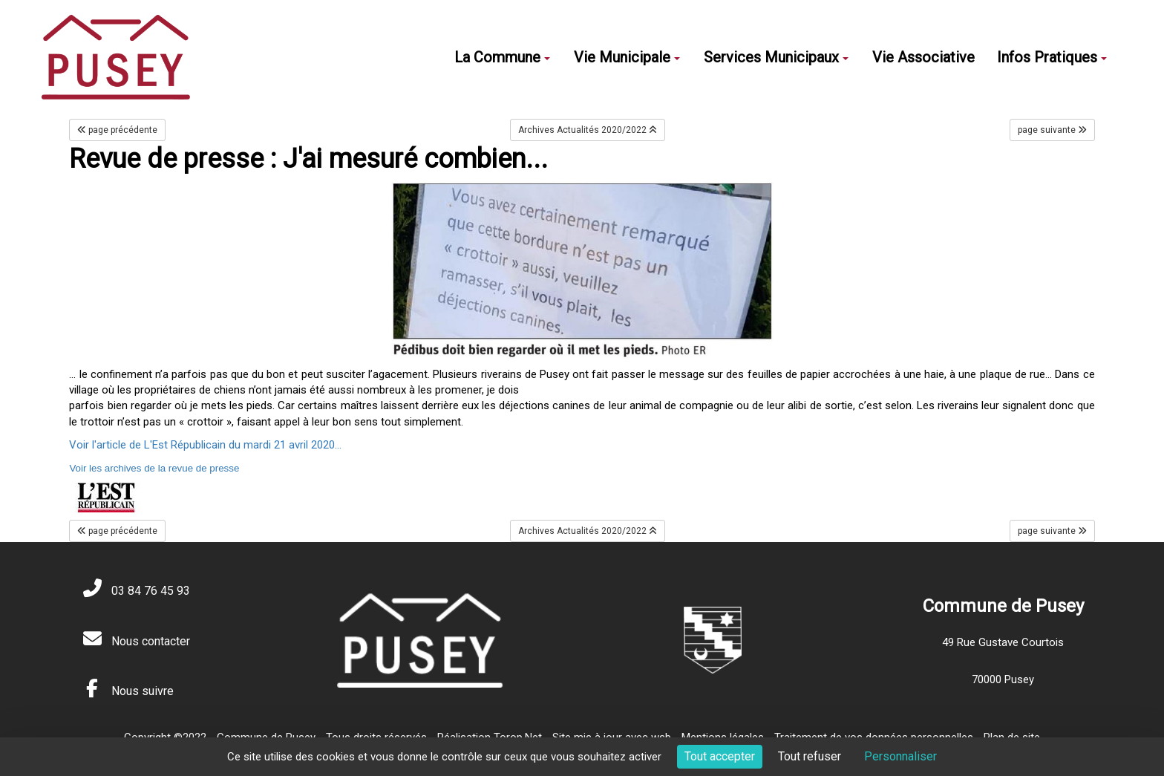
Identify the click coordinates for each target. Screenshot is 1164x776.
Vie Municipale (627, 57)
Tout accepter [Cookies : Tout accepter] (719, 756)
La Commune (502, 57)
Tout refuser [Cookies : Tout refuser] (809, 756)
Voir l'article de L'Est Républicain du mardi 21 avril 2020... (205, 444)
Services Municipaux (776, 57)
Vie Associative (923, 57)
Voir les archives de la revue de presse (154, 468)
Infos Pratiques (1052, 57)
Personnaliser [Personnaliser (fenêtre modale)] (900, 756)
